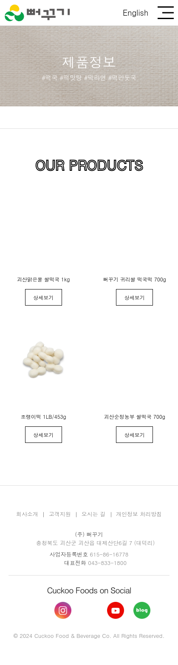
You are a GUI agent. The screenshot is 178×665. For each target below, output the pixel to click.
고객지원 (60, 514)
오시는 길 (93, 514)
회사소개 (27, 514)
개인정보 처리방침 (139, 514)
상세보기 (43, 297)
